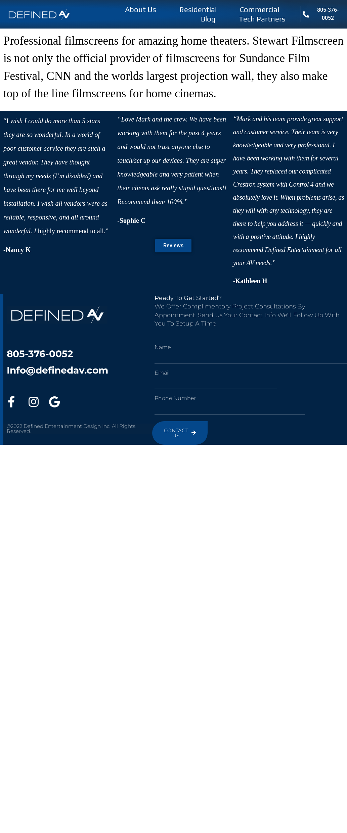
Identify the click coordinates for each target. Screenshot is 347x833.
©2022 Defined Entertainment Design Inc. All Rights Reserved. (71, 428)
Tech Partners (262, 18)
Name (163, 347)
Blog (208, 18)
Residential (198, 9)
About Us (140, 9)
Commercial (259, 9)
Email (162, 373)
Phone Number (175, 398)
